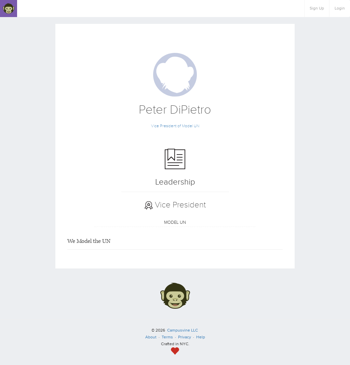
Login (340, 8)
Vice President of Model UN (175, 126)
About (151, 337)
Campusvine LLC (182, 330)
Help (200, 337)
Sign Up (317, 8)
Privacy (184, 337)
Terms (167, 337)
